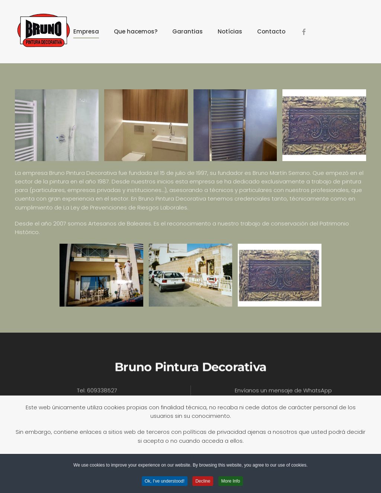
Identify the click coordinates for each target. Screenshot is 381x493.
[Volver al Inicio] (43, 32)
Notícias (230, 31)
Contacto (271, 31)
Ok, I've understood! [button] (165, 482)
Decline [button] (202, 482)
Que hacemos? (135, 31)
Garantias (187, 31)
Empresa (86, 31)
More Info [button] (230, 482)
